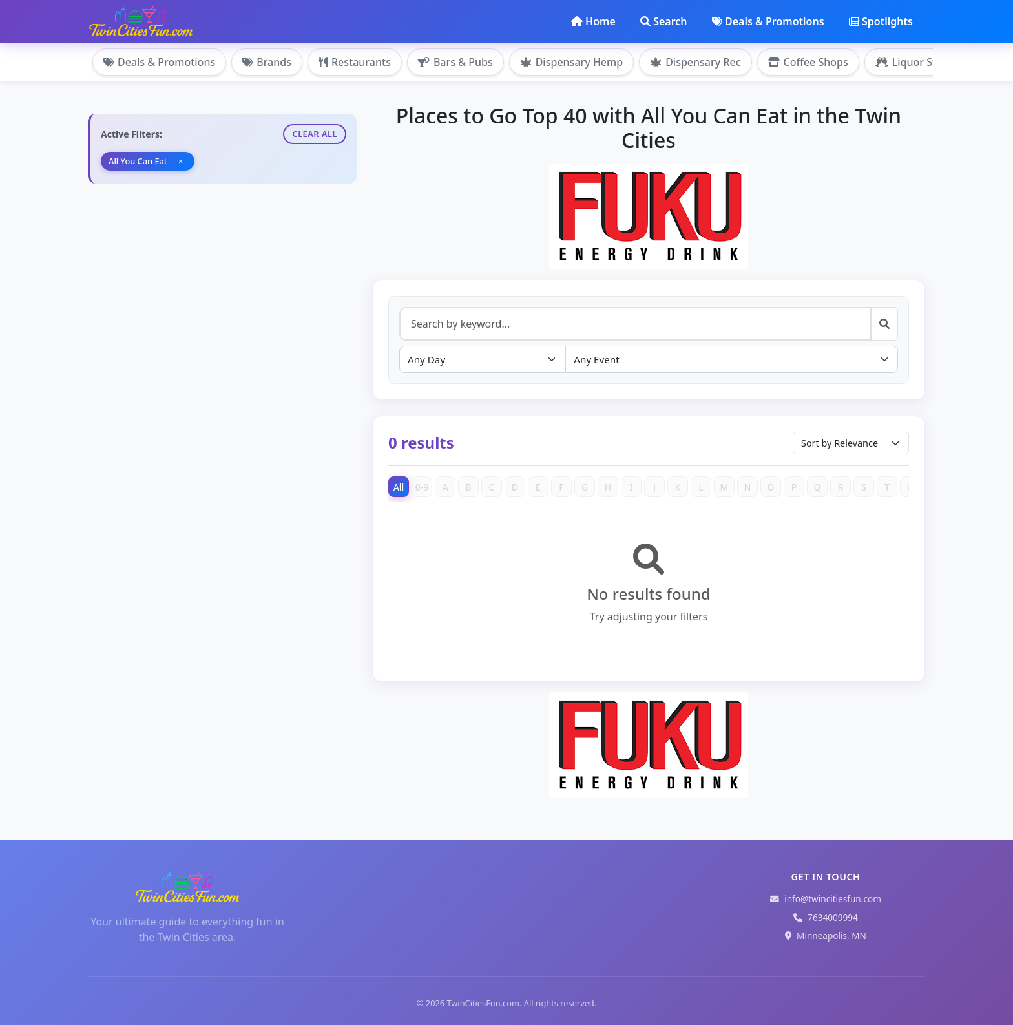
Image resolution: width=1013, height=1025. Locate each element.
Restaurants (355, 62)
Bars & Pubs (455, 62)
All (398, 487)
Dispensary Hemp (571, 62)
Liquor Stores (916, 62)
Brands (266, 62)
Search (663, 21)
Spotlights (881, 21)
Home (593, 21)
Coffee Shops (808, 62)
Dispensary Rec (695, 62)
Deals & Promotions (768, 21)
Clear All (314, 134)
